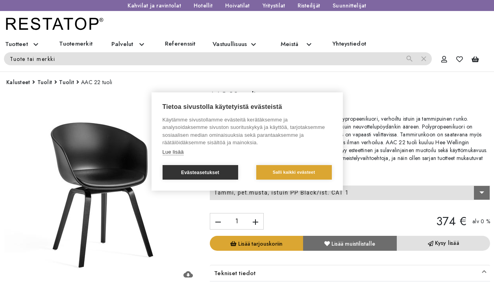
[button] (350, 273)
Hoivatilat (237, 5)
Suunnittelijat (349, 5)
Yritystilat (274, 5)
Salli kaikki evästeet (294, 172)
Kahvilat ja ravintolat (154, 5)
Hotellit (203, 5)
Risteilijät (309, 5)
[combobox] (350, 193)
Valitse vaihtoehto (235, 178)
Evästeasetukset (200, 172)
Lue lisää (173, 152)
